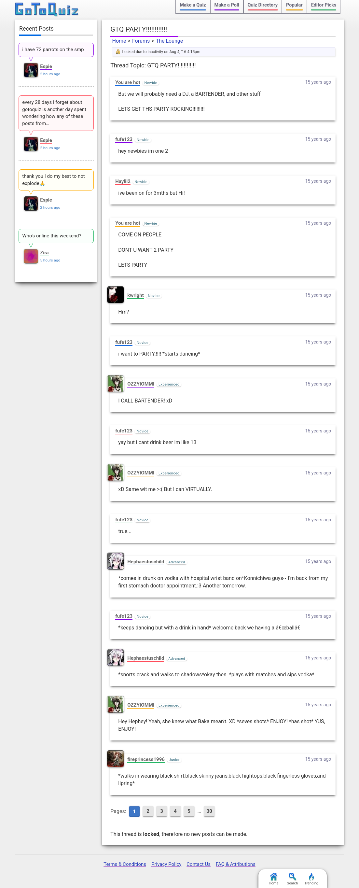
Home (119, 41)
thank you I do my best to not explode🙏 (53, 179)
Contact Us (198, 864)
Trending (311, 879)
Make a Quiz (193, 5)
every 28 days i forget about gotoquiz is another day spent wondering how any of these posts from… (54, 112)
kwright (135, 295)
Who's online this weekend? (51, 236)
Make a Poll (226, 5)
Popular (294, 5)
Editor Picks (324, 5)
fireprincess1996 (146, 759)
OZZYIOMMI (140, 384)
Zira (44, 253)
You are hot (127, 82)
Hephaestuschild (145, 562)
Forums (141, 41)
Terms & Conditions (125, 864)
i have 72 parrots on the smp (53, 49)
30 (209, 811)
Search (292, 879)
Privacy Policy (166, 864)
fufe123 (123, 139)
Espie (46, 66)
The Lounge (169, 41)
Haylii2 (123, 181)
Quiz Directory (263, 5)
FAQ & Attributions (235, 864)
